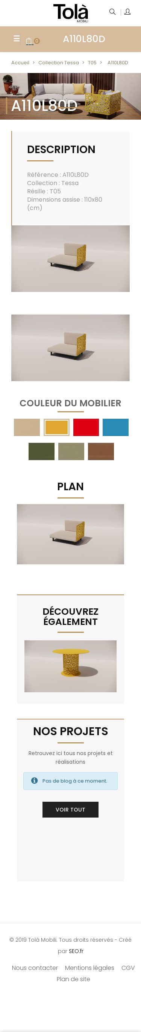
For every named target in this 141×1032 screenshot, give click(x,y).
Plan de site (73, 979)
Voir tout (70, 809)
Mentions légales (89, 968)
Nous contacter (35, 968)
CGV (128, 968)
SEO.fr (76, 951)
